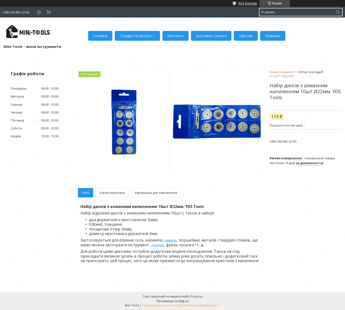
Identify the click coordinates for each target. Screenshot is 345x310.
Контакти (175, 35)
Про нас (246, 35)
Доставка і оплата (211, 35)
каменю (170, 240)
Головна (100, 35)
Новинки (272, 35)
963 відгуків (247, 3)
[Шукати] (338, 12)
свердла (157, 245)
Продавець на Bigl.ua (172, 301)
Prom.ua (196, 296)
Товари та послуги (135, 35)
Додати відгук (39, 12)
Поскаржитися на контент (160, 305)
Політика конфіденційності (201, 305)
